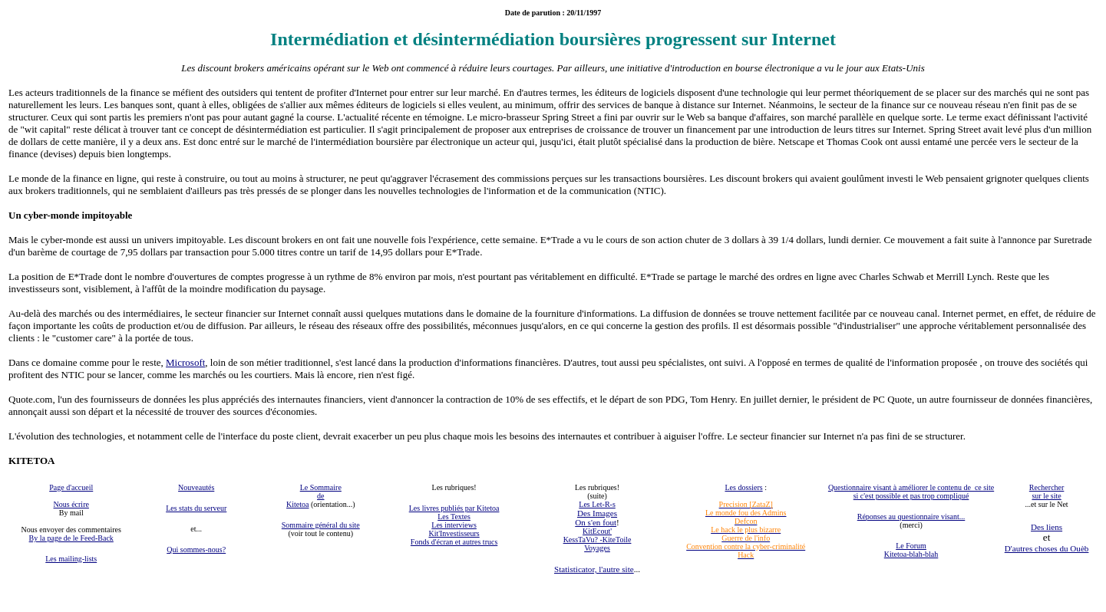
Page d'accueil (71, 487)
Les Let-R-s (597, 504)
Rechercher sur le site (1047, 491)
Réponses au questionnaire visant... (911, 516)
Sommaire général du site (321, 525)
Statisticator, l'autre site (594, 569)
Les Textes (453, 516)
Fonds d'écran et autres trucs (454, 542)
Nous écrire (71, 504)
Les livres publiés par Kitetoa (454, 508)
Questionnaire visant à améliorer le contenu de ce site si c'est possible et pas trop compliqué (911, 491)
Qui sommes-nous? (196, 549)
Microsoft (185, 362)
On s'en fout (595, 522)
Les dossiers (743, 487)
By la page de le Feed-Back (71, 538)
